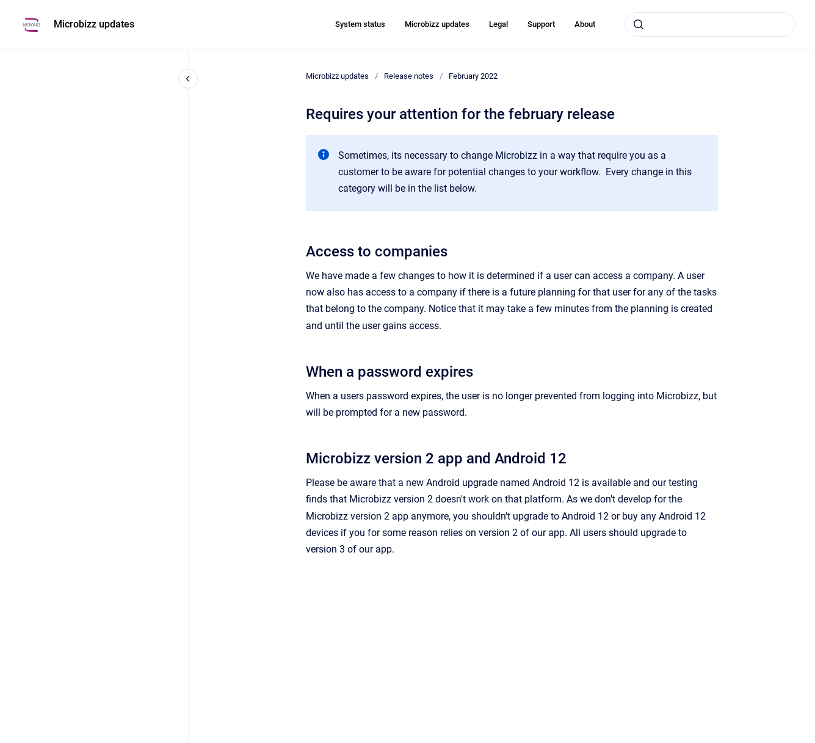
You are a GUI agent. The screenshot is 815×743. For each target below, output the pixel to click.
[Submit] (638, 24)
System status (360, 24)
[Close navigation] (188, 79)
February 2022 (473, 76)
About (584, 24)
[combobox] (710, 24)
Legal (498, 24)
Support (541, 24)
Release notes (408, 76)
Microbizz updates (94, 24)
